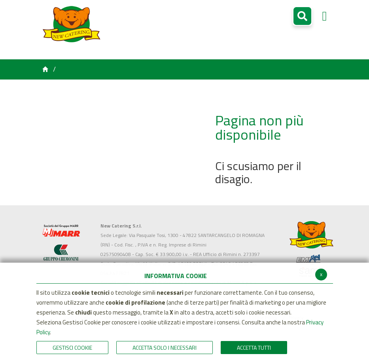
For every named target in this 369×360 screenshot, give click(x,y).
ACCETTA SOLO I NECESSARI (164, 347)
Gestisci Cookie (72, 347)
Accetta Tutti (254, 347)
